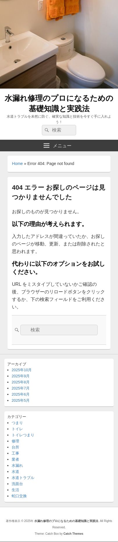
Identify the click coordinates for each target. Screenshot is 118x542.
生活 (15, 490)
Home (17, 163)
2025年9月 (21, 376)
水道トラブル (23, 477)
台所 (15, 447)
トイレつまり (23, 435)
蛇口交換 (19, 496)
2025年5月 (21, 400)
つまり (17, 423)
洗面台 (17, 484)
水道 (15, 471)
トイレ (17, 429)
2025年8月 (21, 382)
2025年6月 (21, 394)
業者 (15, 459)
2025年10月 (22, 370)
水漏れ (17, 465)
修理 (15, 441)
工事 (15, 453)
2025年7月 (21, 388)
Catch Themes (73, 533)
